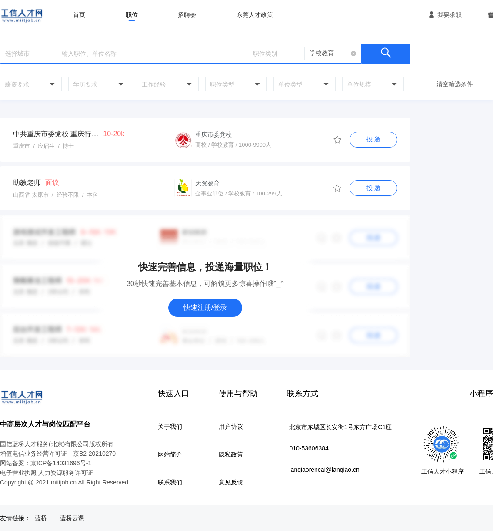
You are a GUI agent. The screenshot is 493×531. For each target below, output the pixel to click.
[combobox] (30, 84)
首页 (79, 14)
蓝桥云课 (72, 517)
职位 (132, 14)
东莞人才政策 (255, 14)
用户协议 (231, 426)
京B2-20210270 (94, 453)
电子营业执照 (18, 472)
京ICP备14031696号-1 (60, 463)
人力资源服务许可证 (65, 472)
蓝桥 (41, 517)
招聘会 (187, 14)
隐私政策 (231, 454)
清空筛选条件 (454, 84)
